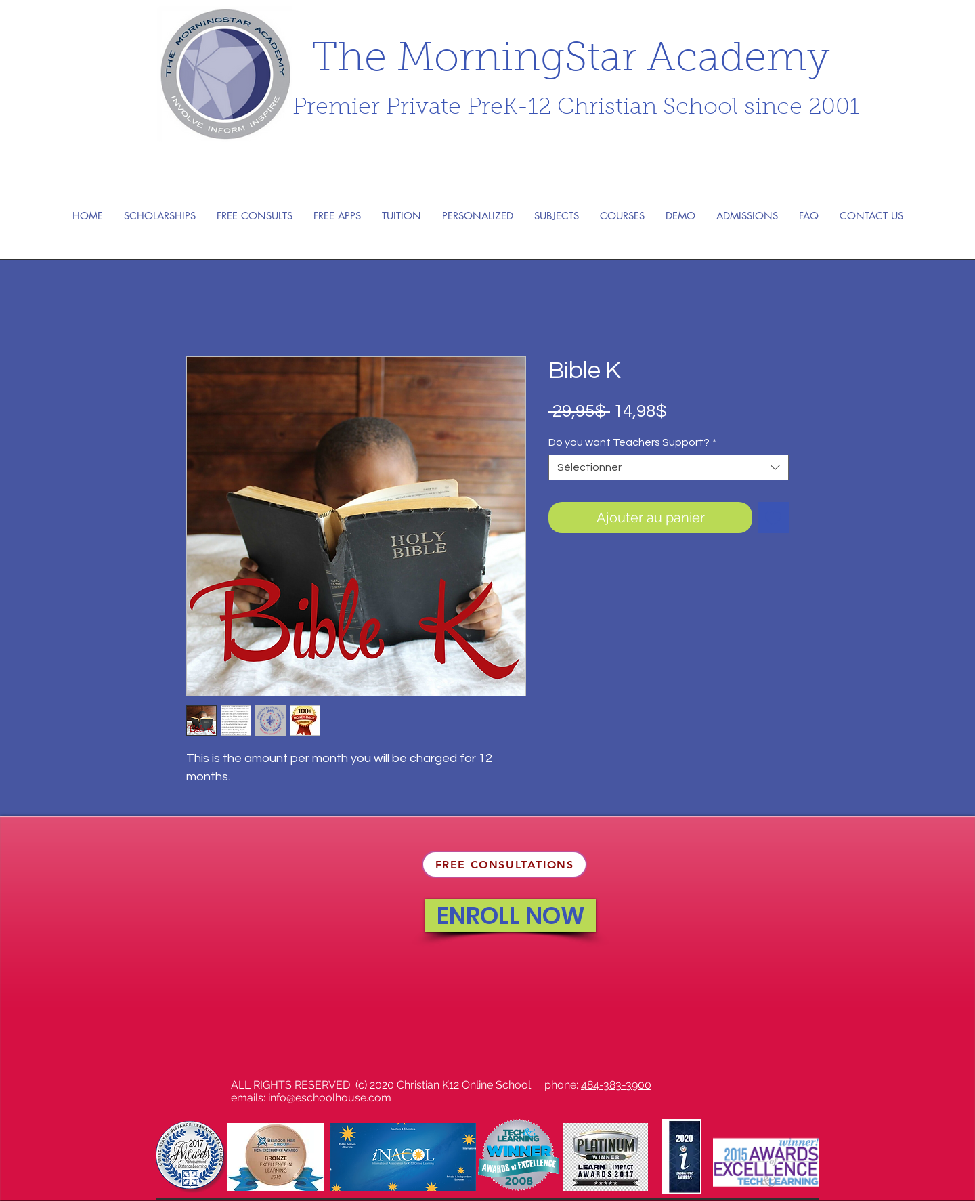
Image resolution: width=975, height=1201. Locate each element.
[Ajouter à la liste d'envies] (773, 517)
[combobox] (668, 467)
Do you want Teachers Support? (632, 442)
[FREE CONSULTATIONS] (504, 864)
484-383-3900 (616, 1084)
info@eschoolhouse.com (329, 1097)
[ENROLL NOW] (510, 915)
